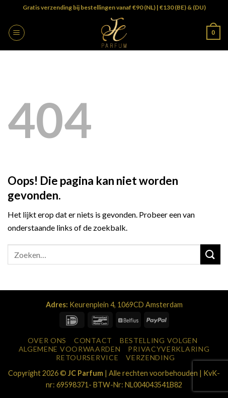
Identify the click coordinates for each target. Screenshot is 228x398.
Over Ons (47, 340)
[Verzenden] (210, 254)
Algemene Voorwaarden (70, 349)
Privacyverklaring (168, 349)
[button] (17, 33)
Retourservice (87, 357)
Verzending (150, 357)
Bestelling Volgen (159, 340)
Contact (93, 340)
